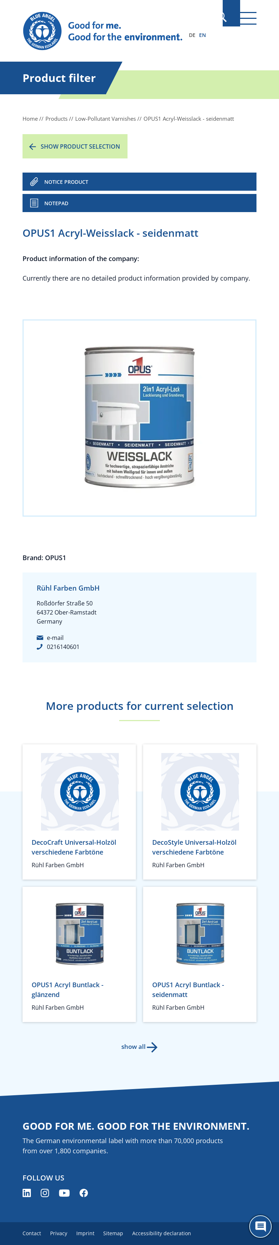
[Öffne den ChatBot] (260, 1226)
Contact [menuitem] (32, 1233)
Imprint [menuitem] (90, 1233)
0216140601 (63, 647)
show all (132, 1046)
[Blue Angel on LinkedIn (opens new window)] (27, 1193)
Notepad (56, 203)
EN (202, 35)
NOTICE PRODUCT (66, 181)
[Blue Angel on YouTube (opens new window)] (64, 1193)
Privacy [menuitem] (61, 1233)
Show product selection (80, 146)
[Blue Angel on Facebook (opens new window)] (84, 1193)
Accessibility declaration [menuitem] (172, 1233)
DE (192, 35)
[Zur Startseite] (104, 31)
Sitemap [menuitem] (121, 1233)
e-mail (55, 638)
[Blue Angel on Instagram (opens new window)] (45, 1193)
